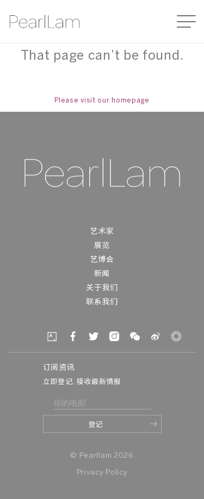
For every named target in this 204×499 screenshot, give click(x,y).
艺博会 (102, 260)
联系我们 (102, 302)
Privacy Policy (102, 472)
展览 (102, 246)
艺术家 (102, 231)
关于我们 (102, 288)
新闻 (102, 274)
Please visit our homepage (102, 101)
